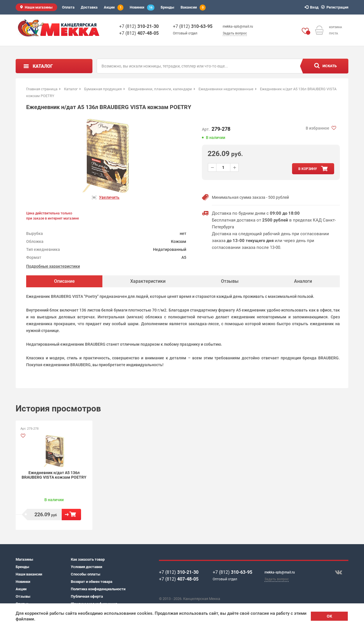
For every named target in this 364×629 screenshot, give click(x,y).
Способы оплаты (85, 574)
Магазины (24, 559)
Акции (113, 8)
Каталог (43, 66)
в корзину (307, 169)
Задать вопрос (235, 33)
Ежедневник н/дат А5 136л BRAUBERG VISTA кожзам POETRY (54, 475)
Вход (312, 7)
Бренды (167, 7)
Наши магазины (39, 7)
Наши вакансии (29, 574)
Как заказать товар (88, 559)
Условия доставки (86, 567)
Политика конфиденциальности (98, 589)
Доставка (89, 7)
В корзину (71, 514)
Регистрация (335, 7)
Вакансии (193, 8)
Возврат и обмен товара (91, 581)
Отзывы (23, 596)
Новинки (142, 8)
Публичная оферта (87, 596)
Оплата (68, 7)
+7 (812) (139, 26)
